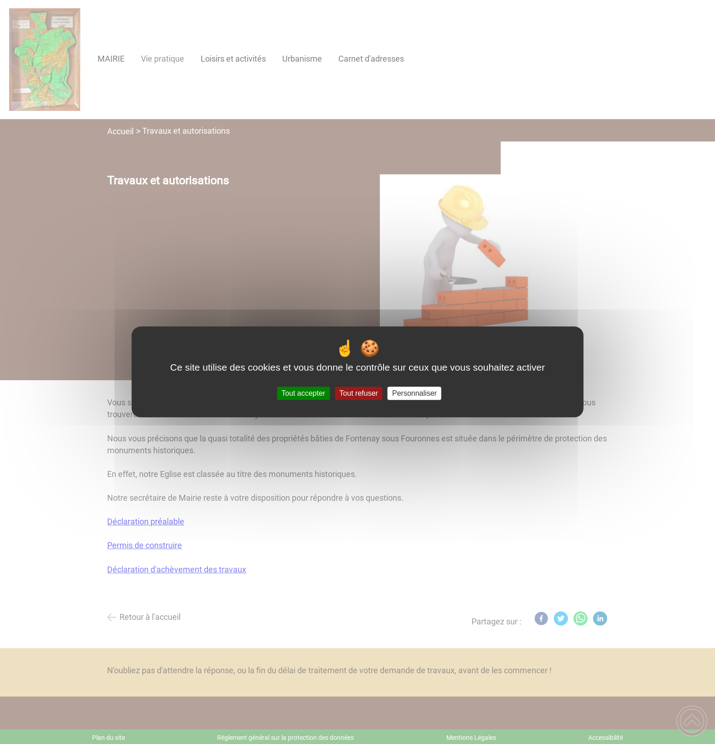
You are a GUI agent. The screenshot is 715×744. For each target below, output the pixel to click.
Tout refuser (358, 393)
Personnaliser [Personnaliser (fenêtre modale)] (414, 393)
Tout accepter (303, 393)
